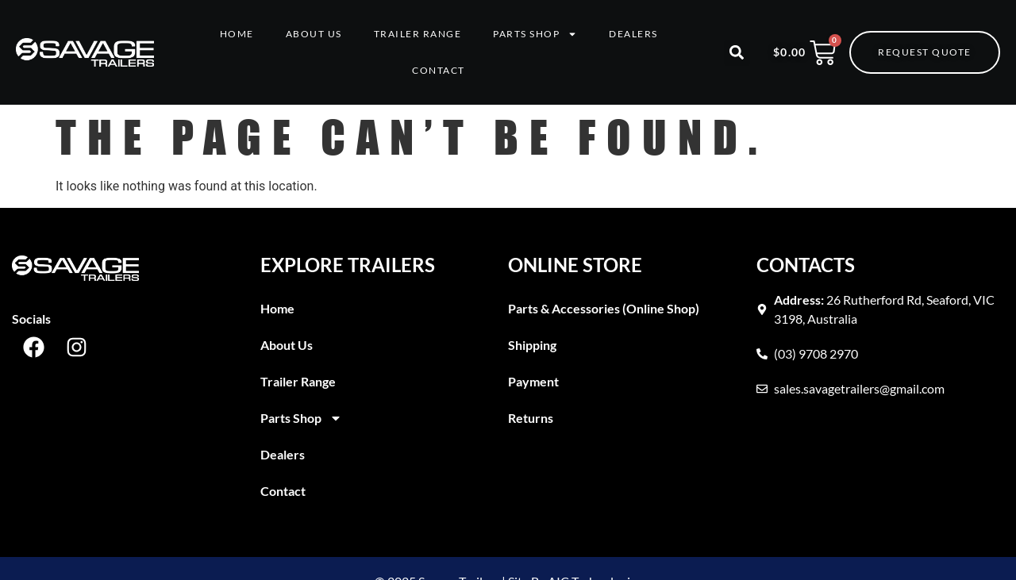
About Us (314, 34)
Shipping (532, 344)
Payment (533, 381)
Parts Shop (535, 34)
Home (237, 34)
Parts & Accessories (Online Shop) (603, 308)
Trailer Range (418, 34)
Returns (530, 417)
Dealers (633, 34)
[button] (737, 53)
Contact (438, 70)
